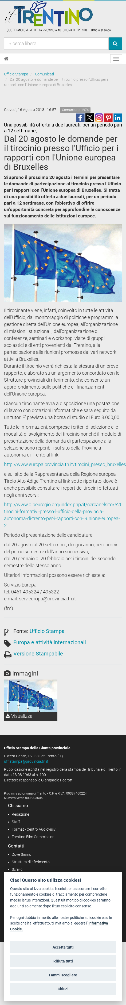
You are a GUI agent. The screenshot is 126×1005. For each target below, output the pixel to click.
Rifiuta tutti (63, 961)
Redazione (20, 814)
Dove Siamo (21, 854)
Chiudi (63, 989)
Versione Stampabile (38, 653)
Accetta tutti (63, 947)
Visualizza (19, 716)
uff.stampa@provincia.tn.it (26, 761)
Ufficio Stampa (16, 74)
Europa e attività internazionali (49, 642)
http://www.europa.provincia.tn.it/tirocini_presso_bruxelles (65, 464)
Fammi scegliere (63, 975)
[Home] (6, 58)
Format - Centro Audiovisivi (34, 829)
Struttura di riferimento (31, 862)
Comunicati (44, 74)
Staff (16, 822)
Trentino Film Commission (33, 837)
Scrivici (17, 869)
